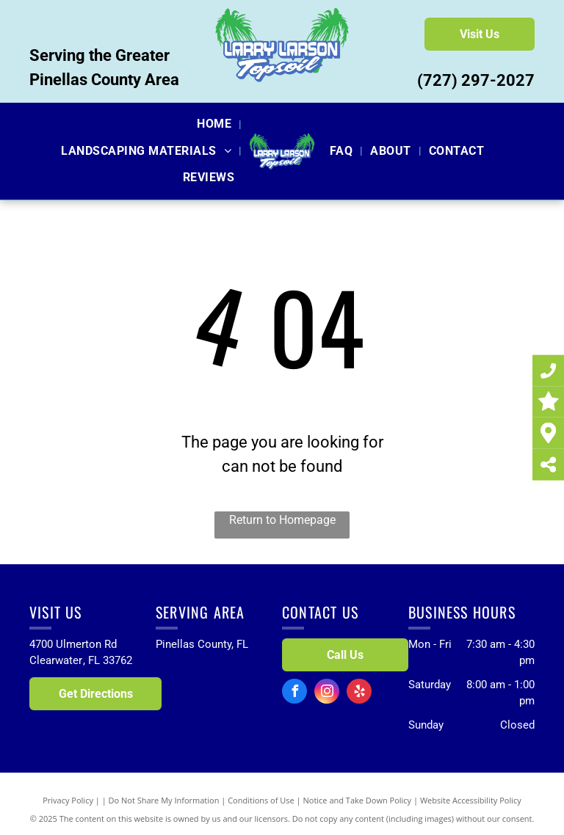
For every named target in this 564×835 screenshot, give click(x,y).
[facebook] (294, 693)
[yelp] (359, 693)
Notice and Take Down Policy (357, 800)
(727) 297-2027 (476, 80)
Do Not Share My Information (164, 800)
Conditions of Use (261, 800)
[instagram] (326, 693)
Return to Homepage (282, 520)
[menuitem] (215, 124)
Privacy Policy (68, 800)
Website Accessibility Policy (470, 800)
